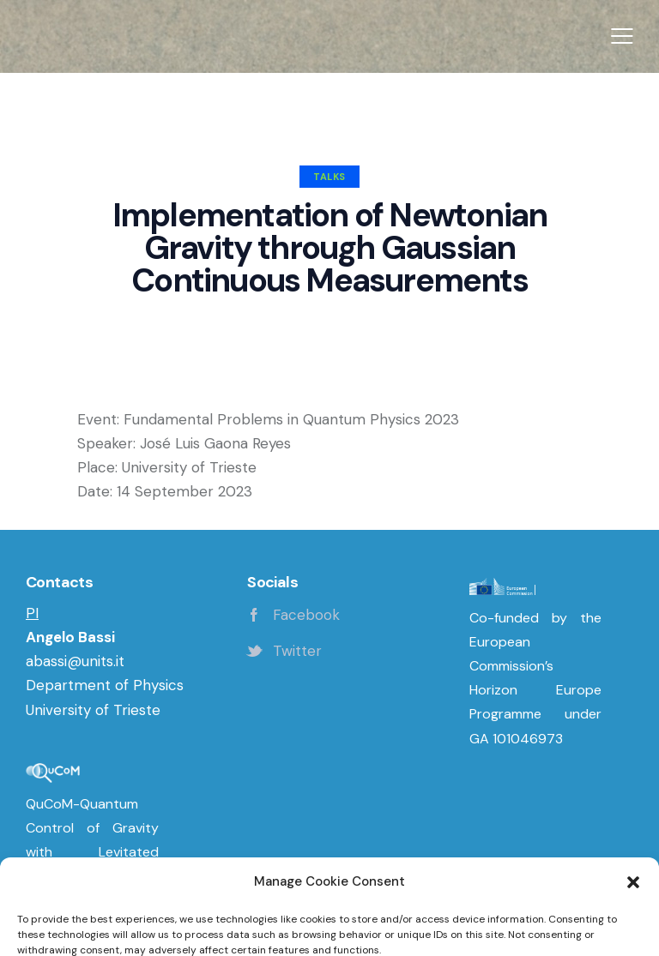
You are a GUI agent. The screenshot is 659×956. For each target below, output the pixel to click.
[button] (622, 37)
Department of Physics (105, 685)
